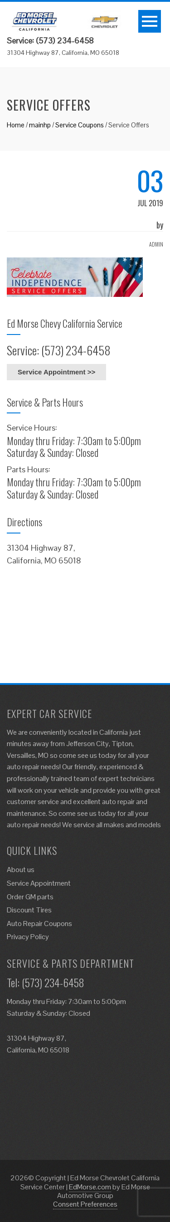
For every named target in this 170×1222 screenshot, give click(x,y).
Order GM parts (30, 897)
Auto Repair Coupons (39, 923)
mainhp (40, 125)
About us (20, 869)
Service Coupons (79, 125)
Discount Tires (29, 910)
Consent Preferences (85, 1204)
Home (15, 125)
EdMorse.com (90, 1187)
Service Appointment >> (56, 372)
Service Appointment (39, 883)
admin (156, 244)
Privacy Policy (28, 936)
